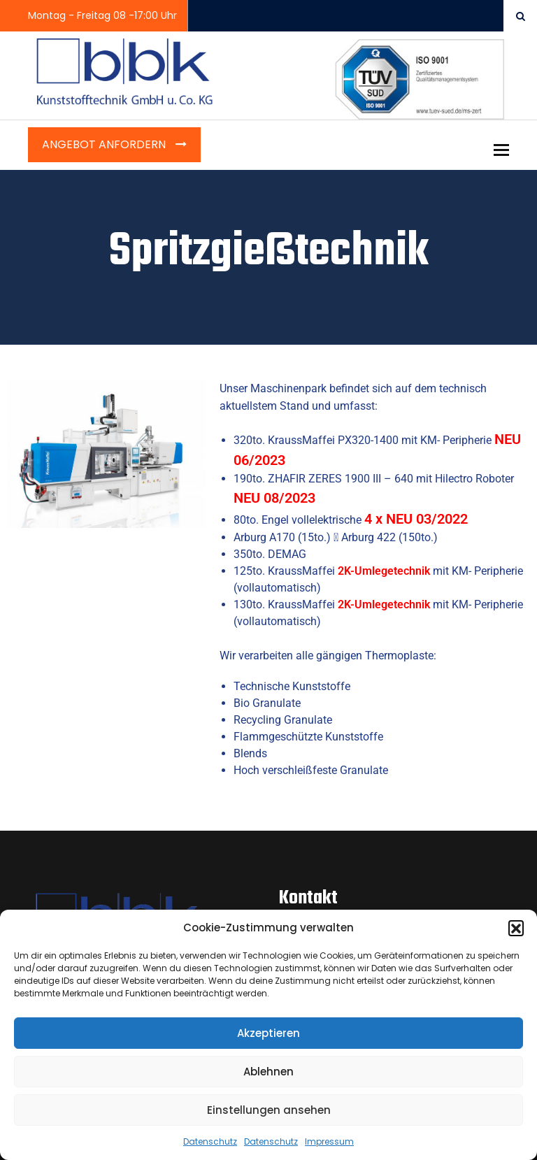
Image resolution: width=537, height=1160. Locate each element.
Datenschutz (210, 1141)
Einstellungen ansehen (269, 1110)
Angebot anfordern (105, 144)
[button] (516, 928)
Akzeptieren (268, 1033)
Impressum (329, 1141)
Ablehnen (268, 1071)
